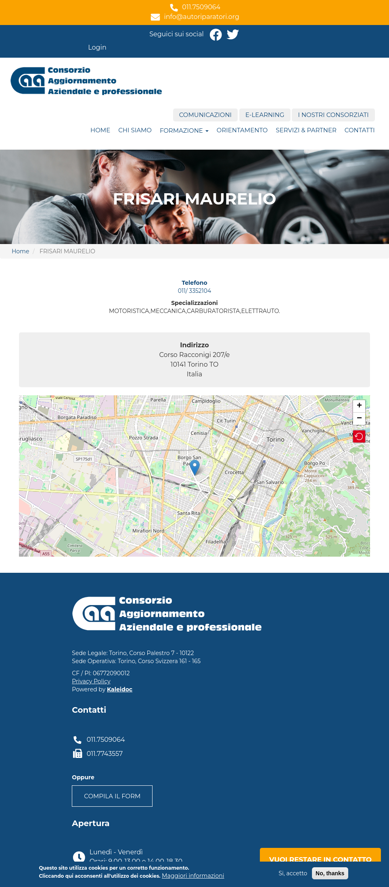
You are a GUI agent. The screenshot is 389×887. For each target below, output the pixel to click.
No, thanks (330, 873)
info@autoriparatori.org (201, 17)
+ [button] (359, 406)
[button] (359, 436)
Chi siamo (135, 130)
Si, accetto (292, 873)
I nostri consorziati (333, 115)
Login (97, 47)
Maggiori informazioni (193, 875)
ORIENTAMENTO (242, 130)
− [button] (359, 419)
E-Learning (264, 115)
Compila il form (112, 796)
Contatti (360, 130)
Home (100, 130)
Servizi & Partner (306, 130)
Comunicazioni (205, 115)
